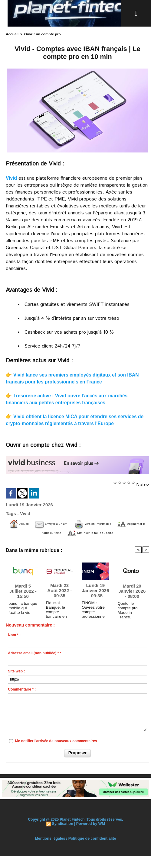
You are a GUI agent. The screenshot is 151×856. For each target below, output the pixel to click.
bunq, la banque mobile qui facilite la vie (22, 607)
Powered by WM (90, 823)
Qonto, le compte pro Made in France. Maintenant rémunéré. (131, 608)
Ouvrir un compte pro (40, 34)
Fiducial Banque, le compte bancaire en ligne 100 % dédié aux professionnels (59, 607)
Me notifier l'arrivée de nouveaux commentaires (56, 741)
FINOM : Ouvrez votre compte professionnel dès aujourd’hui (95, 607)
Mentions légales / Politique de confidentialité (75, 838)
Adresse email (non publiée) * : (34, 653)
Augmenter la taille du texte (42, 532)
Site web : (16, 671)
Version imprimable (117, 523)
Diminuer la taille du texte (115, 532)
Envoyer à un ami (62, 523)
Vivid (11, 177)
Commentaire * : (22, 689)
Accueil (12, 34)
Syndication (63, 823)
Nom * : (14, 635)
